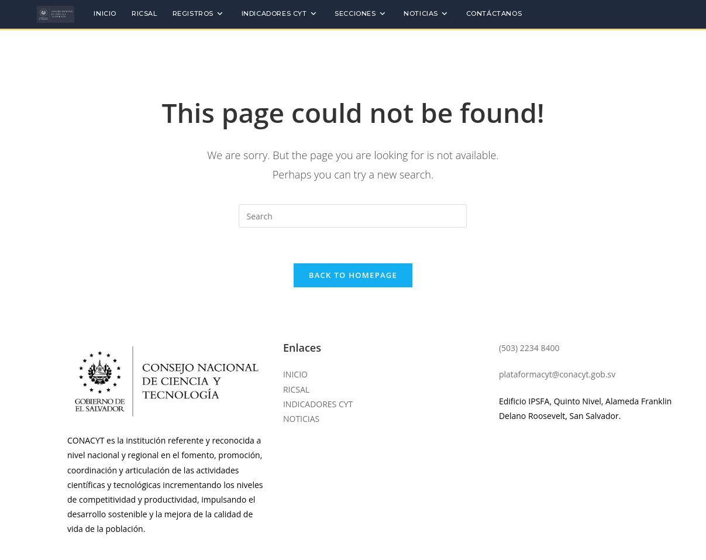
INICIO (295, 374)
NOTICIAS (301, 418)
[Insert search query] (353, 216)
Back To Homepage (353, 275)
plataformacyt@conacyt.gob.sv (557, 374)
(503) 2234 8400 (529, 347)
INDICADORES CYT (318, 404)
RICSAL (296, 389)
